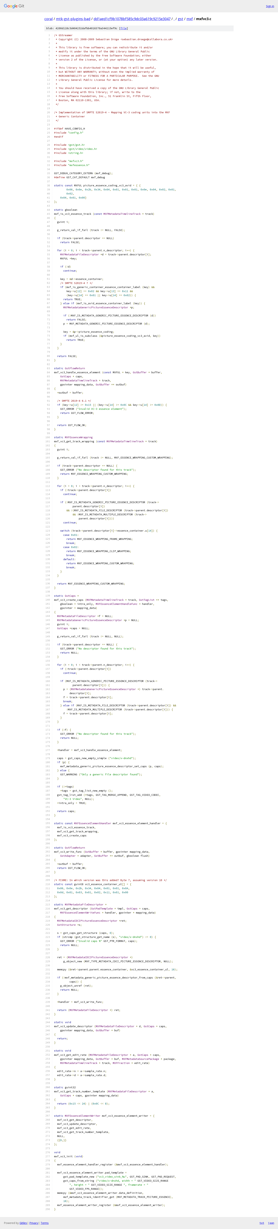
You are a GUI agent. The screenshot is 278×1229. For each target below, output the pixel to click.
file (123, 28)
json (271, 1223)
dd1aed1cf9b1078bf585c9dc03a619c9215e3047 (132, 18)
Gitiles (23, 1223)
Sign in (270, 6)
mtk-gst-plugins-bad (73, 18)
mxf (189, 18)
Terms (45, 1223)
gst (180, 18)
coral (48, 18)
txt (261, 1223)
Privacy (33, 1223)
